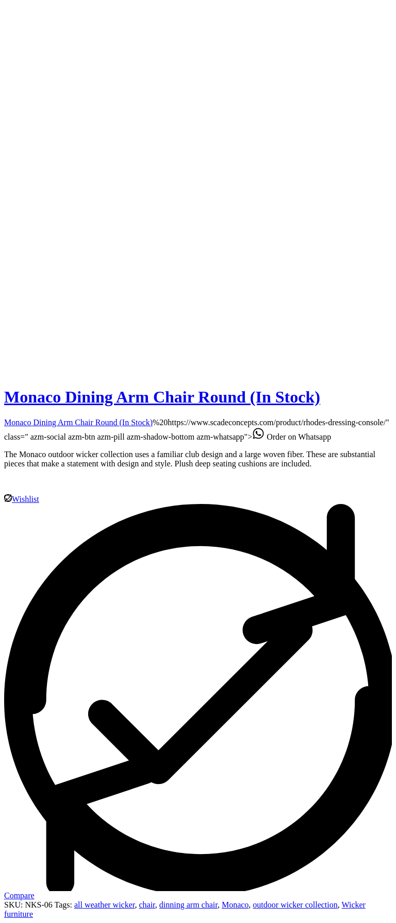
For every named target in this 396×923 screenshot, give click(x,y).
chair (147, 904)
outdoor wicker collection (295, 904)
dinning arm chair (188, 904)
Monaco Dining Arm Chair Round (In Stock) (162, 397)
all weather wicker (104, 904)
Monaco (235, 904)
